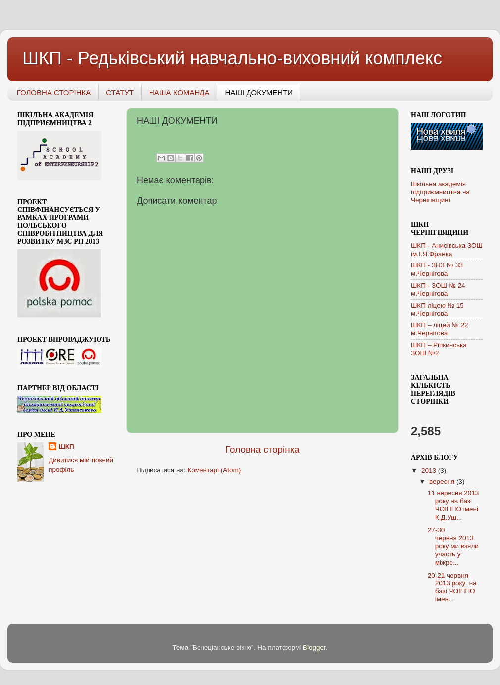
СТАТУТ (120, 92)
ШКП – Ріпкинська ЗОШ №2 (439, 349)
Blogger (314, 647)
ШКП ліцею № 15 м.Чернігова (437, 309)
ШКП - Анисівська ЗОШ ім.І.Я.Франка (447, 249)
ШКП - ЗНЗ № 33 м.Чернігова (437, 269)
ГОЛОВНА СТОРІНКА (54, 92)
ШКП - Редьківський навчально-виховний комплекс (232, 58)
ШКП (66, 446)
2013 (429, 470)
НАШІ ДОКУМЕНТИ (258, 92)
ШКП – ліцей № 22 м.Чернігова (439, 329)
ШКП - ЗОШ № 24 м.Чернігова (438, 289)
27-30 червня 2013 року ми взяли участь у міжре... (453, 546)
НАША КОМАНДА (179, 92)
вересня (442, 481)
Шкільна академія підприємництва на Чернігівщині (440, 192)
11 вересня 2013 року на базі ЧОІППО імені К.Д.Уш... (453, 505)
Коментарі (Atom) (214, 470)
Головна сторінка (262, 449)
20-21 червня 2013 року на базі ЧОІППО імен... (452, 587)
